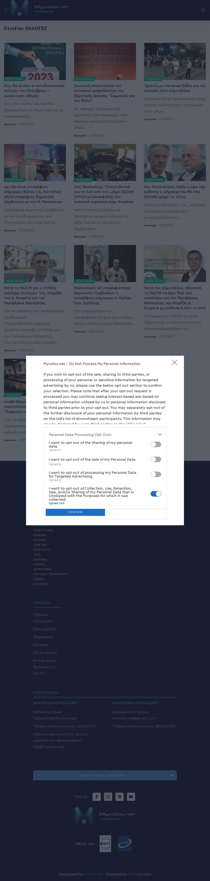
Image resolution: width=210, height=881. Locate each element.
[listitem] (105, 434)
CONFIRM (75, 512)
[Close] (176, 364)
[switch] (156, 444)
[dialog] (105, 440)
